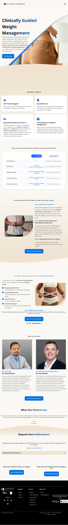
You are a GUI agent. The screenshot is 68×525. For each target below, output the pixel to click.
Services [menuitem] (31, 489)
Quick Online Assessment (46, 204)
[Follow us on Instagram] (11, 500)
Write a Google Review (16, 472)
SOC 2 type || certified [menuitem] (50, 514)
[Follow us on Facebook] (4, 500)
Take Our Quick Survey (51, 474)
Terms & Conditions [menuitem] (56, 512)
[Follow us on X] (7, 500)
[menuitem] (20, 492)
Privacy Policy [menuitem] (42, 512)
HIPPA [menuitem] (48, 512)
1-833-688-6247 (36, 448)
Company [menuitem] (20, 489)
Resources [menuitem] (42, 489)
